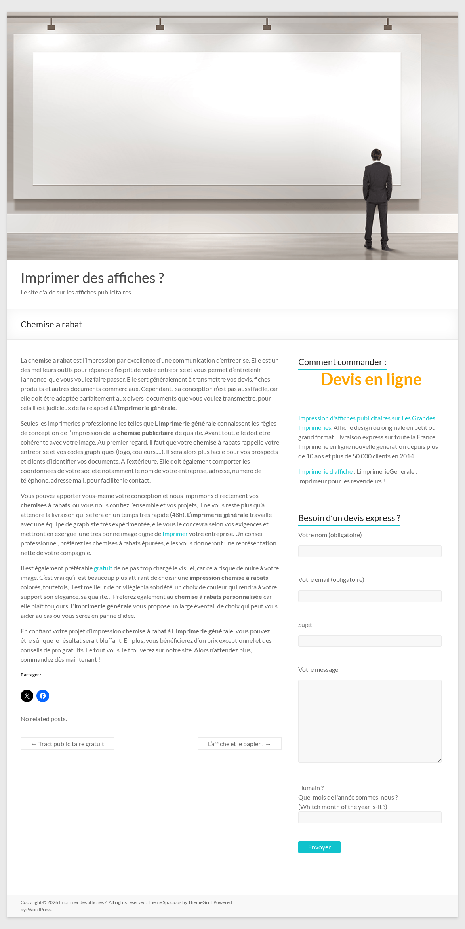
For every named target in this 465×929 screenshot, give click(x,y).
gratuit (103, 568)
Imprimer (175, 533)
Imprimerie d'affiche (325, 471)
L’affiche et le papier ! (239, 743)
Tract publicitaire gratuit (67, 743)
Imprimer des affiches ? (92, 277)
